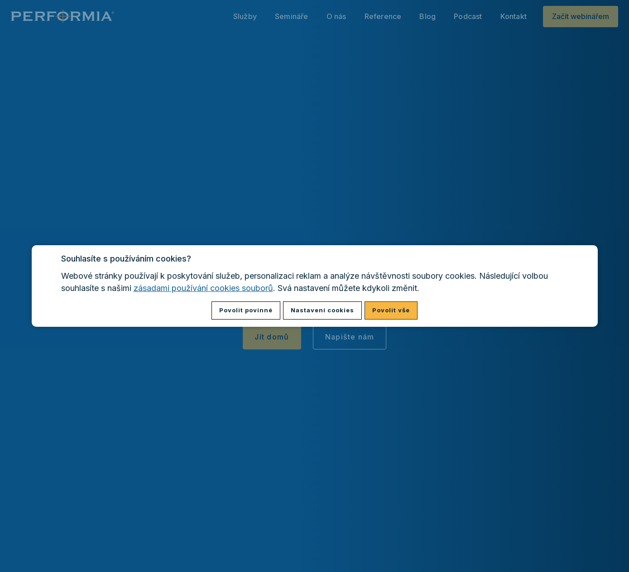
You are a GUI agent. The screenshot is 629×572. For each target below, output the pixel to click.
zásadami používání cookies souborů (203, 288)
